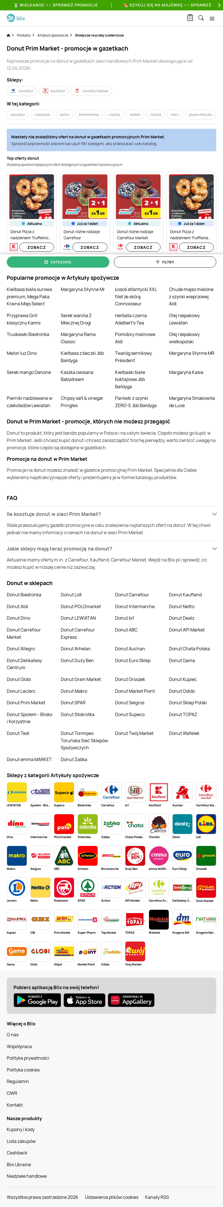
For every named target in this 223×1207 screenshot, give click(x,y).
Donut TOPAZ (183, 714)
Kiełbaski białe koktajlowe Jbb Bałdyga (130, 379)
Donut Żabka (74, 759)
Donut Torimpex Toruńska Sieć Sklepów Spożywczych (84, 740)
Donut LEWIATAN (78, 618)
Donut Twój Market (134, 733)
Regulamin (18, 1081)
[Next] (218, 5)
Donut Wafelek (184, 733)
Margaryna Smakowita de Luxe (192, 402)
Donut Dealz (181, 618)
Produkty (24, 35)
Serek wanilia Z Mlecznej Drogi (76, 319)
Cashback (17, 1153)
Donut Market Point (135, 691)
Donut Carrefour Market (24, 633)
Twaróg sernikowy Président (133, 357)
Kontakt (15, 1105)
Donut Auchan (130, 649)
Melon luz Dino (22, 353)
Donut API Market (187, 630)
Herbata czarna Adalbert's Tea (131, 319)
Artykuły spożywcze (52, 35)
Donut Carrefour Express (78, 633)
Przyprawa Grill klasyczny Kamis (23, 319)
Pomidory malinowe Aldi (135, 338)
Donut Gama (182, 660)
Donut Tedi (18, 733)
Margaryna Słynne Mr (83, 289)
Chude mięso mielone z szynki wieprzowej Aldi (191, 296)
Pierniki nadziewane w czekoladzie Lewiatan (29, 402)
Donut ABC (126, 630)
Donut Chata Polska (189, 649)
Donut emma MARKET (29, 759)
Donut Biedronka (24, 595)
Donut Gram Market (81, 679)
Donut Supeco (130, 714)
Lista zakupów (21, 1141)
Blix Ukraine (19, 1164)
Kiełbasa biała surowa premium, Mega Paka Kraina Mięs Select (29, 296)
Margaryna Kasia (186, 372)
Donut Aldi (17, 606)
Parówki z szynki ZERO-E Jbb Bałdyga (136, 402)
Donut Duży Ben (77, 660)
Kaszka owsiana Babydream (77, 376)
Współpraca (19, 1046)
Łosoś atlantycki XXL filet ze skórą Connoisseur (136, 296)
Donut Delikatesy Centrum (24, 664)
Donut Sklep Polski (188, 703)
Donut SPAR (73, 703)
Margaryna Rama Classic (78, 338)
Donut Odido (182, 691)
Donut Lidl (71, 595)
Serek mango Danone (29, 372)
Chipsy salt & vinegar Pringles (82, 402)
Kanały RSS (157, 1197)
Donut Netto (181, 606)
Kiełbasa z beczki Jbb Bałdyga (82, 357)
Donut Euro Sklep (132, 660)
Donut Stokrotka (77, 714)
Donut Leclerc (21, 691)
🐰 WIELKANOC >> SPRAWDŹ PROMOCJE (55, 5)
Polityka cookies (23, 1070)
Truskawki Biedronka (28, 334)
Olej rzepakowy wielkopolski (184, 338)
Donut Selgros (129, 703)
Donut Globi (19, 679)
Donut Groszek (130, 679)
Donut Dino (18, 618)
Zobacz (36, 247)
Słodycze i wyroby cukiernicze (99, 35)
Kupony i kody (21, 1129)
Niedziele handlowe (27, 1176)
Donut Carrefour (132, 595)
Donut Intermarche (135, 606)
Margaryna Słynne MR (191, 353)
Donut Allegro (21, 649)
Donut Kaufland (185, 595)
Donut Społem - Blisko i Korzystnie (29, 718)
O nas (13, 1035)
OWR (12, 1093)
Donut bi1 (124, 618)
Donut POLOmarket (81, 606)
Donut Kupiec (183, 679)
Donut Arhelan (76, 649)
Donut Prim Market (26, 703)
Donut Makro (74, 691)
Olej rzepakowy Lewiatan (184, 319)
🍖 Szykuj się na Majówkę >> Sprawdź (167, 5)
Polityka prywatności (28, 1058)
